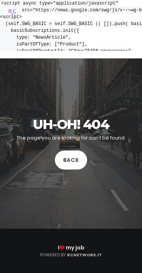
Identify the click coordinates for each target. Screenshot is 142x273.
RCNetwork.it (84, 255)
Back (71, 160)
